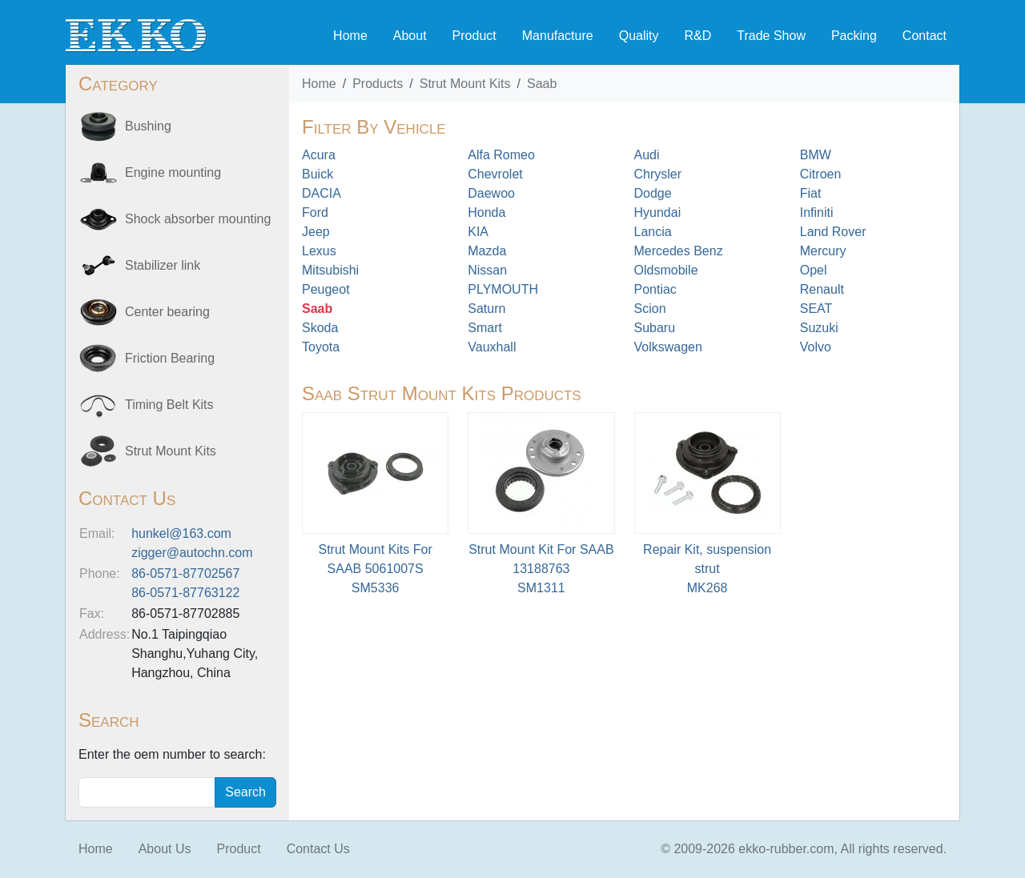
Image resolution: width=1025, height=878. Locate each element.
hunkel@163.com (181, 533)
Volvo (815, 347)
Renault (822, 289)
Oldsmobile (666, 270)
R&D (697, 35)
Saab (542, 83)
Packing (854, 35)
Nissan (487, 270)
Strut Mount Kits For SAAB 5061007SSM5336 (375, 569)
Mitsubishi (330, 270)
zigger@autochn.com (191, 552)
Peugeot (326, 289)
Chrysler (658, 174)
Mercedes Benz (678, 251)
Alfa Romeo (501, 155)
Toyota (321, 347)
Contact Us (318, 849)
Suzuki (819, 328)
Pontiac (655, 289)
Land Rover (833, 232)
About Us (165, 849)
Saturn (486, 308)
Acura (319, 155)
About (410, 35)
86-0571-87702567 (185, 573)
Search (245, 792)
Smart (485, 328)
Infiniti (817, 212)
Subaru (655, 328)
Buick (317, 174)
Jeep (316, 232)
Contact (924, 35)
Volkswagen (668, 347)
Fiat (811, 193)
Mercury (823, 251)
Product (474, 35)
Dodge (653, 193)
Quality (639, 35)
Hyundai (657, 212)
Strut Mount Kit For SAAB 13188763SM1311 (540, 569)
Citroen (821, 174)
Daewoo (491, 193)
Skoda (320, 328)
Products (377, 83)
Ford (315, 212)
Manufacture (557, 35)
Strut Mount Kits (465, 83)
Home (350, 35)
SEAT (816, 308)
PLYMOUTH (503, 289)
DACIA (321, 193)
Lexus (319, 251)
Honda (486, 212)
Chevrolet (495, 174)
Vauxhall (492, 347)
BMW (815, 155)
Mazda (487, 251)
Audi (647, 155)
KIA (478, 232)
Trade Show (771, 35)
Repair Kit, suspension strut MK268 (707, 569)
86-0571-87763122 (185, 592)
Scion (650, 308)
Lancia (653, 232)
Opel (813, 270)
